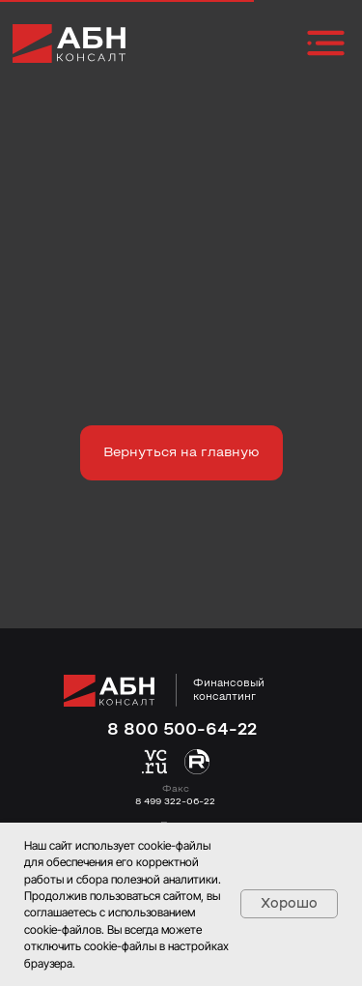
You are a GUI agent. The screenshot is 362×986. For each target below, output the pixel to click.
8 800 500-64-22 (182, 730)
